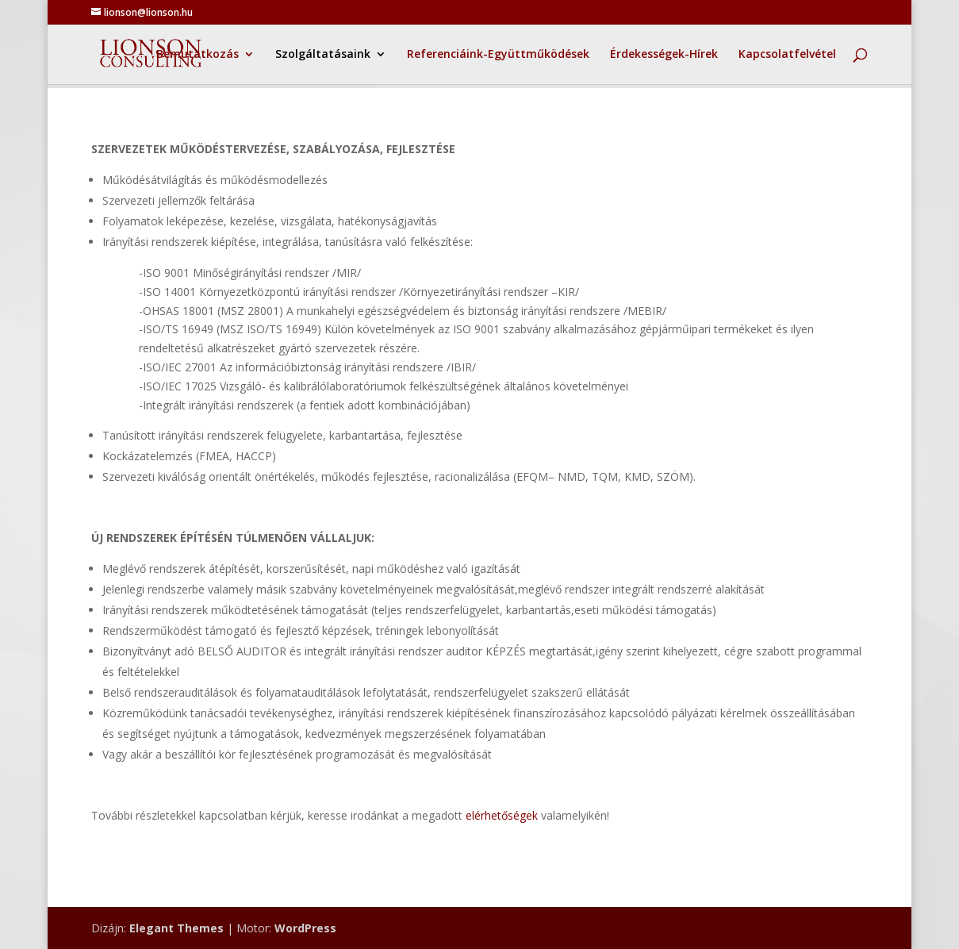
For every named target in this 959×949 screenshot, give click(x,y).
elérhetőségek (502, 815)
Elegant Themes (176, 928)
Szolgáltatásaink (322, 54)
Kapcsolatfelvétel (787, 54)
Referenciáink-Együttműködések (498, 54)
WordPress (305, 928)
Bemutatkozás (197, 54)
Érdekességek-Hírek (664, 54)
